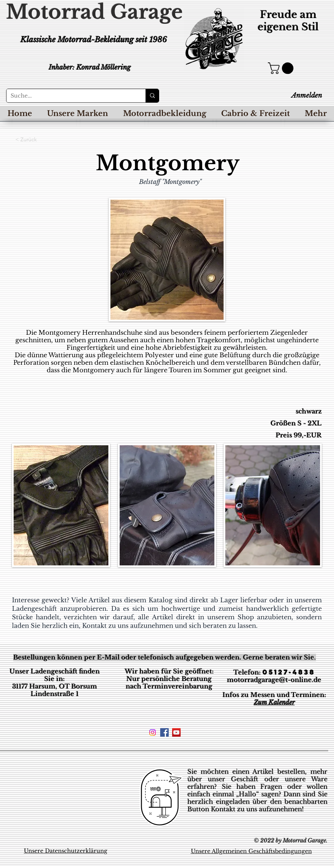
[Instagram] (152, 732)
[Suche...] (71, 95)
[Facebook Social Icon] (164, 732)
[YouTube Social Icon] (176, 732)
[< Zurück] (37, 139)
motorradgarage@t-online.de (274, 680)
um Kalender (276, 702)
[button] (282, 68)
